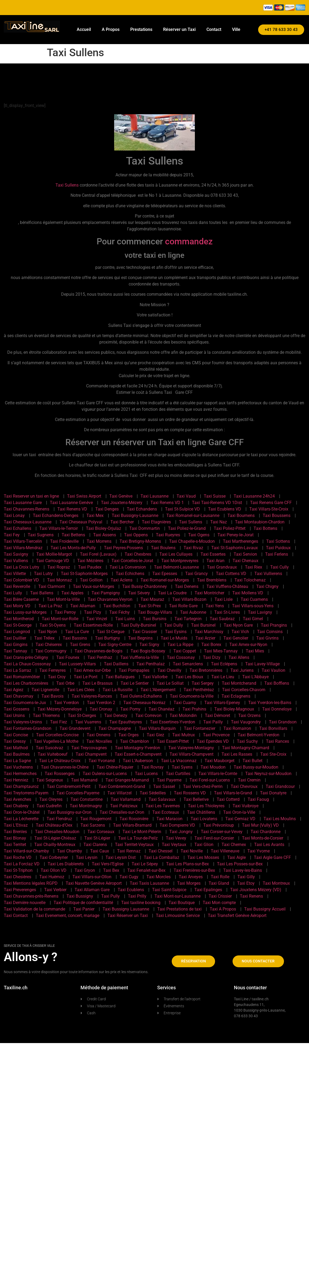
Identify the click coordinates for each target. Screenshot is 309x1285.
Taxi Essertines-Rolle (93, 625)
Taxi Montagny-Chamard (245, 747)
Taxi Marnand (84, 780)
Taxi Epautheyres (125, 721)
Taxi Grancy (196, 573)
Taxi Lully (13, 592)
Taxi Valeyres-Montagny (191, 747)
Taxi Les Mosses (203, 857)
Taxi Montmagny (86, 805)
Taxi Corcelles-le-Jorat (132, 560)
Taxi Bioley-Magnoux (234, 709)
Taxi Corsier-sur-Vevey (222, 831)
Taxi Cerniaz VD (240, 818)
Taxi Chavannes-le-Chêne (65, 767)
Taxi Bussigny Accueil (265, 909)
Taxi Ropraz (58, 567)
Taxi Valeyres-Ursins (23, 721)
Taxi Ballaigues (120, 676)
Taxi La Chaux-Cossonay (27, 663)
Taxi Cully (279, 567)
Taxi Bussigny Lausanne (126, 909)
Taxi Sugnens (41, 534)
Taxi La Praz (50, 605)
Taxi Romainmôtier (22, 676)
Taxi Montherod (19, 618)
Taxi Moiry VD (17, 605)
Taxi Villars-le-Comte (217, 773)
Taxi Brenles (15, 831)
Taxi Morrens (99, 541)
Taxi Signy (149, 644)
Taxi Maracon (169, 818)
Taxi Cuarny (185, 702)
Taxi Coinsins (270, 631)
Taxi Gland (219, 883)
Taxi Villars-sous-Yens (252, 605)
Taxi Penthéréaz (199, 689)
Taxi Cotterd (228, 799)
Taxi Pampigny (106, 592)
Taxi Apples (72, 592)
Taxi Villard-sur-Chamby (26, 851)
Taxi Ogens (198, 534)
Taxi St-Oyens (53, 625)
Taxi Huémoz (51, 876)
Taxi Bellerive (196, 799)
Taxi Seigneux (49, 780)
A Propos (111, 29)
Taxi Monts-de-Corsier (262, 838)
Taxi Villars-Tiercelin (23, 541)
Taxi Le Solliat (170, 683)
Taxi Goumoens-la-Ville (191, 696)
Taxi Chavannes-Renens (26, 509)
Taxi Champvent (91, 754)
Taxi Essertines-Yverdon (172, 721)
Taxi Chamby (69, 851)
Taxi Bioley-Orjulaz (103, 528)
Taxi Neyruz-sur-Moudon (268, 773)
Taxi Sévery (139, 592)
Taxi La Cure (77, 631)
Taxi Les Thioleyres (206, 805)
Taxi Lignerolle (45, 689)
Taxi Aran (215, 560)
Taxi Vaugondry (246, 721)
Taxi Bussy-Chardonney (144, 586)
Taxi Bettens (73, 534)
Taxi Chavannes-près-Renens (31, 896)
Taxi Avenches (17, 799)
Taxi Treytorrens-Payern (26, 792)
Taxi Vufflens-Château (227, 586)
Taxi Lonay (14, 515)
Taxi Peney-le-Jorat (235, 534)
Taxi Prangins (274, 625)
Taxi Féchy (119, 612)
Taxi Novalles (99, 741)
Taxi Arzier (205, 638)
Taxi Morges (189, 883)
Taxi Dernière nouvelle (24, 902)
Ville (236, 29)
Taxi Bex (111, 870)
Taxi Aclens (121, 580)
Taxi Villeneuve (225, 851)
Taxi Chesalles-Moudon (57, 831)
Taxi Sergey (203, 683)
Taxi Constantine (87, 799)
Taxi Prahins (194, 709)
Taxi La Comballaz (161, 857)
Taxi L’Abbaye (255, 676)
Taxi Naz (218, 521)
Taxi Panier (83, 909)
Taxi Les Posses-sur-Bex (240, 863)
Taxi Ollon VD (53, 870)
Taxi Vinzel (96, 618)
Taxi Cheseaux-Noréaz (144, 702)
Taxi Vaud (186, 496)
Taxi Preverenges (20, 889)
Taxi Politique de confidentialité (83, 902)
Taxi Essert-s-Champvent (138, 754)
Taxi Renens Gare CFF (271, 502)
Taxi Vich (240, 631)
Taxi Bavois (52, 696)
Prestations (141, 29)
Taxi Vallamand (126, 799)
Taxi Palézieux (124, 805)
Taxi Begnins (140, 638)
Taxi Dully (173, 625)
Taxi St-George (17, 625)
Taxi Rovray (152, 767)
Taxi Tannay (15, 651)
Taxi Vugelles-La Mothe (56, 741)
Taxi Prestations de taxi (179, 909)
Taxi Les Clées (80, 689)
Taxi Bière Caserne (21, 599)
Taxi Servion (245, 554)
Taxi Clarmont (51, 586)
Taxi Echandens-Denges (55, 515)
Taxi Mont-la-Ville (63, 599)
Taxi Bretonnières (205, 670)
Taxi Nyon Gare (238, 625)
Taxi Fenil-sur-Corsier (214, 838)
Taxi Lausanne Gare (23, 502)
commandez (189, 241)
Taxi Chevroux (244, 786)
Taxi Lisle (224, 599)
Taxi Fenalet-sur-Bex (146, 870)
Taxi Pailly (213, 721)
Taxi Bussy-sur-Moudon (256, 767)
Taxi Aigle (236, 857)
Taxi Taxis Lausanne (149, 883)
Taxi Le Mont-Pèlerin (141, 831)
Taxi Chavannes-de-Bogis (98, 651)
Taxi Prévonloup (218, 825)
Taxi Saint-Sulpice (169, 889)
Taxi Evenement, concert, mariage (67, 915)
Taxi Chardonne (265, 831)
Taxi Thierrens (46, 715)
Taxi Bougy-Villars (155, 612)
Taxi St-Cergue (110, 631)
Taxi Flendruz (59, 818)
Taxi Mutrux (183, 734)
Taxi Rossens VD (190, 792)
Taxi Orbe (65, 683)
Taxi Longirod (17, 631)
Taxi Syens (182, 767)
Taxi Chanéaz (161, 709)
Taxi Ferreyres (52, 670)
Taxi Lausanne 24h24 (254, 496)
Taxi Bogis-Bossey (148, 651)
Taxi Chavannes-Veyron (110, 599)
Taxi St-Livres (227, 612)
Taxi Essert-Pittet (173, 741)
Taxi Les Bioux (189, 676)
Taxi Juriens (242, 670)
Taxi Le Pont (85, 676)
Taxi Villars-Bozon (189, 599)
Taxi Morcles (158, 876)
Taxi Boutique (181, 902)
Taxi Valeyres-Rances (92, 696)
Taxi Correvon (148, 715)
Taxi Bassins (75, 638)
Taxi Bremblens (211, 580)
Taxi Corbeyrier (54, 857)
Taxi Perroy (65, 612)
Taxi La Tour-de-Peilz (138, 838)
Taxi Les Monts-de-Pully (73, 547)
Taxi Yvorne (258, 851)
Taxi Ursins (14, 715)
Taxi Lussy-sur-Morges (25, 612)
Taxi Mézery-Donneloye (59, 709)
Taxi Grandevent (74, 728)
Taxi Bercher (122, 521)
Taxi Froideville (64, 541)
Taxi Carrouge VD (52, 560)
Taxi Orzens (249, 715)
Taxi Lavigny (260, 612)
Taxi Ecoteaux (165, 812)
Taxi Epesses (164, 573)
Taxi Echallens (17, 528)
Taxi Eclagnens (236, 696)
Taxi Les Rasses (237, 754)
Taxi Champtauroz (21, 786)
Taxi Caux (99, 851)
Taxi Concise (16, 734)
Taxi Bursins (154, 618)
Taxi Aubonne (193, 612)
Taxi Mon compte (219, 902)
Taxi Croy (57, 676)
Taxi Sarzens (92, 825)
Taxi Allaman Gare (92, 889)
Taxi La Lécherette (21, 818)
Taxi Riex (253, 567)
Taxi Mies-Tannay (221, 651)
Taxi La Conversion (128, 567)
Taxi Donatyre (273, 792)
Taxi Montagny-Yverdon (137, 747)
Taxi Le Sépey (145, 863)
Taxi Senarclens (188, 663)
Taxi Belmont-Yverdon (258, 734)
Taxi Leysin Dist (121, 857)
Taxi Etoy (246, 883)
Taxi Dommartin (144, 528)
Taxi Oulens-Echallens (141, 696)
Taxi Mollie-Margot (54, 554)
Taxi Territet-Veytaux (134, 844)
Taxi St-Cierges (82, 715)
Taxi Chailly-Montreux (54, 844)
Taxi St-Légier (97, 838)
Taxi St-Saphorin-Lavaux (234, 547)
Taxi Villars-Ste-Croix (268, 509)
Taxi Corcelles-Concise (57, 734)
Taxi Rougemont (95, 818)
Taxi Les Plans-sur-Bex (187, 863)
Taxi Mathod (16, 747)
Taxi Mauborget (219, 760)
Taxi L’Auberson (138, 760)
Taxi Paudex (89, 567)
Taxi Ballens (41, 592)
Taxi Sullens (67, 185)
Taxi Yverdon (66, 702)
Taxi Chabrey (16, 805)
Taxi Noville (192, 851)
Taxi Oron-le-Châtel (22, 812)
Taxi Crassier (144, 631)
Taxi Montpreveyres (179, 560)
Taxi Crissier (220, 896)
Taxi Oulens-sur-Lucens (105, 773)
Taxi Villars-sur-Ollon (91, 876)
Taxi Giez (155, 734)
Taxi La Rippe (180, 644)
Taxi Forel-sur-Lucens (209, 780)
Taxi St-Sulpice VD (182, 509)
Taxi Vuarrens (88, 721)
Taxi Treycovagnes (89, 747)
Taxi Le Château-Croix (59, 760)
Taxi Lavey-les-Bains (242, 870)
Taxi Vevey (176, 838)
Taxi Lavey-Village (262, 663)
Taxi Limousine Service (178, 915)
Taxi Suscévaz (49, 747)
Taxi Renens (251, 896)
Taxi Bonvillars (273, 728)
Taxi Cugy (129, 876)
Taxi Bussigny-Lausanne (135, 515)
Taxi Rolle (220, 876)
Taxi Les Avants (269, 844)
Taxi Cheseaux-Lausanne (27, 521)
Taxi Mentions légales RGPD (31, 883)
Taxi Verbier (55, 889)
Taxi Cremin (249, 780)
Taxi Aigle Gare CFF (272, 857)
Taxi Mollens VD (247, 592)
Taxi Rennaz (129, 851)
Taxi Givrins (267, 638)
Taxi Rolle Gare (183, 605)
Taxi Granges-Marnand (127, 780)
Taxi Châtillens (201, 812)
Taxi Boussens (276, 515)
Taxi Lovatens (204, 818)
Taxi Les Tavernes (163, 805)
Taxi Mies (255, 651)
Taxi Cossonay (181, 657)
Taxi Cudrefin (49, 805)
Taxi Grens (80, 644)
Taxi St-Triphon (18, 870)
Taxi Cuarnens (254, 599)
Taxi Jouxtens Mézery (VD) (255, 889)
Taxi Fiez (58, 721)
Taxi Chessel (161, 851)
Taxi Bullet (252, 760)
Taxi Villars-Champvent (191, 754)
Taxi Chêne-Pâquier (115, 767)
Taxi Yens (215, 605)
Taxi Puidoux (278, 547)
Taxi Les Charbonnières (26, 683)
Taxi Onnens (98, 734)
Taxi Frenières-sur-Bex (194, 870)
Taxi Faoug (258, 799)
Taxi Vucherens (18, 767)
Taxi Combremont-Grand (122, 786)
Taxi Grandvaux (222, 567)
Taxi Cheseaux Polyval (80, 521)
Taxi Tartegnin (188, 618)
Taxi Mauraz (152, 599)
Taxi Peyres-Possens (123, 547)
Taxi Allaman (82, 605)
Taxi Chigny (267, 586)
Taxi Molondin (183, 715)
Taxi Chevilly (169, 670)
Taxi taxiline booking (140, 902)
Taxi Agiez (13, 689)
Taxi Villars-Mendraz (23, 547)
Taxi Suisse (215, 496)
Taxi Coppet (184, 651)
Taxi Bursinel (203, 625)
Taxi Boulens (163, 547)
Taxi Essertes (213, 554)
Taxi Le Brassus (97, 683)
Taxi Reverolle (17, 586)
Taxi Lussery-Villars (77, 663)
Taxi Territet (15, 844)
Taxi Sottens (278, 541)
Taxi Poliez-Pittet (229, 528)
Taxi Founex (67, 657)
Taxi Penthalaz (150, 663)
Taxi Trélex (44, 638)
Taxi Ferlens (276, 554)
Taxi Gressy (15, 741)
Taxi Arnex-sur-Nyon (248, 644)
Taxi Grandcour (280, 786)
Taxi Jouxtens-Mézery (121, 502)
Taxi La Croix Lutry (21, 567)
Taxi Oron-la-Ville (239, 812)
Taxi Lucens (146, 773)
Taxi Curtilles (178, 773)
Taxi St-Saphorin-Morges (84, 573)
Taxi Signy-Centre (114, 644)
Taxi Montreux (276, 883)
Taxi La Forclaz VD (22, 863)
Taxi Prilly (137, 896)
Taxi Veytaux (174, 844)
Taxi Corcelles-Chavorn (243, 689)
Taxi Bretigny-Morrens (140, 541)
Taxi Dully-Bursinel (138, 625)
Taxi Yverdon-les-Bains (269, 702)
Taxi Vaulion (273, 670)
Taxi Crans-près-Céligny (26, 657)
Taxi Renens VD (72, 509)
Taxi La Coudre (172, 592)
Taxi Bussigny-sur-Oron (70, 812)
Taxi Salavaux (162, 799)
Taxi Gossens (16, 709)
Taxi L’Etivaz (16, 825)
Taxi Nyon (47, 631)
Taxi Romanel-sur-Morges (165, 580)
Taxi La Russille (117, 689)
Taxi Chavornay (18, 696)
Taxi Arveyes (191, 876)
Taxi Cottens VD (231, 573)
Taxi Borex (211, 644)
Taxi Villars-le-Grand (233, 792)
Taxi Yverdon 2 (101, 702)
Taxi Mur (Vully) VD (260, 825)
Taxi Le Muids (174, 638)
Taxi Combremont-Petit (68, 786)
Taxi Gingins (15, 644)
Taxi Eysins (176, 631)
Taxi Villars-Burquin (157, 728)
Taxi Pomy (130, 709)
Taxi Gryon (85, 870)
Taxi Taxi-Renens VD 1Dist (217, 502)
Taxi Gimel (253, 618)
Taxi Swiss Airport (84, 496)
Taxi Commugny (50, 651)
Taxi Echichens (130, 573)
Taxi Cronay (101, 709)
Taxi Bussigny (79, 896)
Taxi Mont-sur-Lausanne (177, 896)
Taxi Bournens (241, 515)
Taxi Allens (239, 657)
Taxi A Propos (223, 909)
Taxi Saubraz (222, 618)
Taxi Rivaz (193, 547)
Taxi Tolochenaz (250, 580)
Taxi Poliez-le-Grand (187, 528)
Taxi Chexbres (138, 554)
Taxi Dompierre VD (177, 825)
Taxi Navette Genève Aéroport (94, 883)
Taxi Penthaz (99, 657)
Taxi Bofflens (276, 683)
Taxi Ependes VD (213, 741)
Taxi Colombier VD (21, 580)
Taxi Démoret (217, 715)
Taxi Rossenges (60, 773)
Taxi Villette (15, 573)
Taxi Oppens (136, 534)
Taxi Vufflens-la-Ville (139, 657)
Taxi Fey (12, 534)
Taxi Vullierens (268, 573)
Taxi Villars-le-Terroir (58, 528)
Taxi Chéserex (49, 644)
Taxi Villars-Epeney (222, 702)
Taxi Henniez (16, 780)
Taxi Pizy (92, 612)
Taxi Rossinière (134, 818)
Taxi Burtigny (107, 638)
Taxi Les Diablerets (66, 863)
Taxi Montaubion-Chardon (260, 521)
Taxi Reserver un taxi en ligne (31, 496)
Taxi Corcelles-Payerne (78, 792)
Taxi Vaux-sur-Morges (93, 586)
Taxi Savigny (16, 554)
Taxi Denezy (115, 715)
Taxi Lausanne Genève (71, 502)
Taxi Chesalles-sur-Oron (122, 812)
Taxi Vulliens (16, 560)
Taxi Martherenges (240, 541)
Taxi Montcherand (239, 683)
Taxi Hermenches (20, 773)
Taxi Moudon (213, 767)
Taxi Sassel (164, 786)
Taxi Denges (107, 509)
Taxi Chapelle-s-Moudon (192, 541)
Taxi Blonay (15, 838)
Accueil (84, 29)
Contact (213, 29)
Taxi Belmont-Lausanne (176, 567)
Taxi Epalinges (208, 889)
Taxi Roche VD (17, 857)
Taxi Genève (120, 496)
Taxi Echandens (142, 509)
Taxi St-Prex (149, 605)
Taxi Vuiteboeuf (53, 754)
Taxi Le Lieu (222, 676)
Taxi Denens (186, 586)
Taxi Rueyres (168, 534)
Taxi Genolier (235, 638)
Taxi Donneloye (277, 709)
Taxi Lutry (43, 573)
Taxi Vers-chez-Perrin (203, 786)
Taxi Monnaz (59, 580)
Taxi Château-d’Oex (54, 825)
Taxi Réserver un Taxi (127, 915)
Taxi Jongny (181, 831)
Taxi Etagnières (156, 521)
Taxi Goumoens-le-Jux (25, 702)
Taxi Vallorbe (155, 676)
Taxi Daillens (116, 663)
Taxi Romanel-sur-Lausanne (192, 515)
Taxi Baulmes (17, 754)
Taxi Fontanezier (199, 728)
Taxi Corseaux (100, 831)
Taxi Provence (216, 734)
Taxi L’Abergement (158, 689)
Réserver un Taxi (179, 29)
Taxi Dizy (211, 657)
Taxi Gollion (91, 580)
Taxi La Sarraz (17, 670)
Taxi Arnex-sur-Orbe (92, 670)
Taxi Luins (125, 618)
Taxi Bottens (265, 528)
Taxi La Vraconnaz (178, 760)
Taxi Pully (110, 896)
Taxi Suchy (247, 741)
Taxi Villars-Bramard (132, 825)
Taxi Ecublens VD (224, 509)
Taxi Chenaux (245, 560)
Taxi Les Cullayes (175, 554)
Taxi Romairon (237, 728)
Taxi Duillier (15, 638)
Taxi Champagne (115, 728)
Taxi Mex (95, 515)
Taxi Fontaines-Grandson (27, 728)
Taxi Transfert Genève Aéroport (237, 915)
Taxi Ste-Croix (273, 754)
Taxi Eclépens (224, 663)
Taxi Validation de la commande (34, 909)
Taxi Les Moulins (280, 818)
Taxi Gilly (246, 876)
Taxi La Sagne (17, 760)
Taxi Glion (203, 844)
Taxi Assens (104, 534)
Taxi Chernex (234, 844)
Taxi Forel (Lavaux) (98, 554)
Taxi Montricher (209, 592)
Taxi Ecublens (131, 889)
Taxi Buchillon (116, 605)
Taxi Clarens (95, 844)
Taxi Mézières (90, 560)
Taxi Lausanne (154, 496)
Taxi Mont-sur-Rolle (60, 618)
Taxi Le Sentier (135, 683)
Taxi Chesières (17, 876)
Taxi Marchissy (209, 631)
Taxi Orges (128, 734)
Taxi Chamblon (134, 741)
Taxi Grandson (283, 721)
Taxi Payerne (169, 780)
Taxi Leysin (86, 857)
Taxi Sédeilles (153, 792)
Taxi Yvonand (102, 760)
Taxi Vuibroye (245, 805)
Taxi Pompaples (134, 670)
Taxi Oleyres (50, 799)
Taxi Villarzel (119, 792)
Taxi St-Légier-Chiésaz (55, 838)
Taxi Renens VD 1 (167, 502)
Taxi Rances (277, 741)
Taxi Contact (16, 915)
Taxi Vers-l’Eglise (108, 863)
